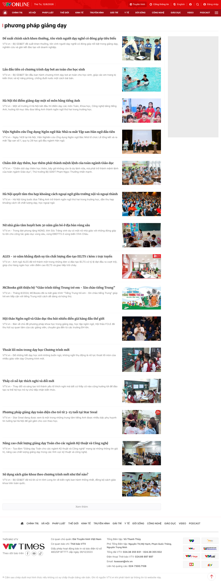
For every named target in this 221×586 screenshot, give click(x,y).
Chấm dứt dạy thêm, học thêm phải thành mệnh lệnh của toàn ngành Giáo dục (58, 163)
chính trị (17, 12)
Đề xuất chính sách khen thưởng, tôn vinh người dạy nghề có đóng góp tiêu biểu (59, 38)
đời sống (140, 12)
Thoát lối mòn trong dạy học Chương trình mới (36, 350)
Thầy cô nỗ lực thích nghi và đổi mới (28, 381)
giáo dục (176, 12)
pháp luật (48, 12)
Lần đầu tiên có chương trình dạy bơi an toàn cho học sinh (44, 69)
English (179, 4)
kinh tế (79, 12)
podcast (205, 12)
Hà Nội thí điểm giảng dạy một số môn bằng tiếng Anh (41, 100)
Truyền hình (137, 4)
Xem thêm (82, 506)
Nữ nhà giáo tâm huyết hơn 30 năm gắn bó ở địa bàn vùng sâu (46, 225)
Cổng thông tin (159, 4)
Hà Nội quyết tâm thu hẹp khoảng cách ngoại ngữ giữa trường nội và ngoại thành (60, 194)
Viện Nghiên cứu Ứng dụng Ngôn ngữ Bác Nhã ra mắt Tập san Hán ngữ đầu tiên (59, 132)
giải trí (114, 12)
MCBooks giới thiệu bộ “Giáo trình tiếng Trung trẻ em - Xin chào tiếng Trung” (59, 287)
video (190, 12)
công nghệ (158, 12)
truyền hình (97, 12)
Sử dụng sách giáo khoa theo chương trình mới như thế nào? (45, 474)
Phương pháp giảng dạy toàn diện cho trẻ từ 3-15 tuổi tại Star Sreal (50, 412)
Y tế (127, 12)
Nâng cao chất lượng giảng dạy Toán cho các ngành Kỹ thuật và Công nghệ (55, 443)
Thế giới (64, 12)
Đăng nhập (210, 4)
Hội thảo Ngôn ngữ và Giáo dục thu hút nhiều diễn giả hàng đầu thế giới (53, 318)
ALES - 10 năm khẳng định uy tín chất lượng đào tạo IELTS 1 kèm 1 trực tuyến (57, 256)
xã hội (32, 12)
